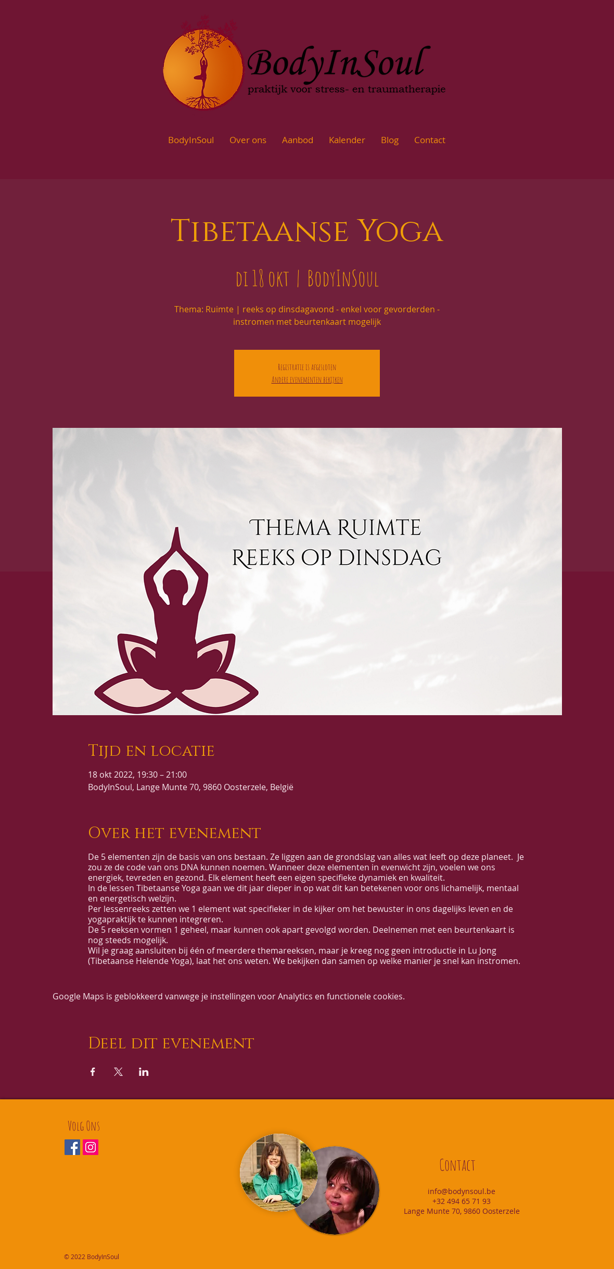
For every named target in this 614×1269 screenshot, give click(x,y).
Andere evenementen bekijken (307, 379)
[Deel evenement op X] (118, 1072)
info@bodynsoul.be (461, 1191)
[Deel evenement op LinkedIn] (144, 1072)
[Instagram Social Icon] (90, 1147)
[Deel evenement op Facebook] (93, 1072)
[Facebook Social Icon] (72, 1147)
